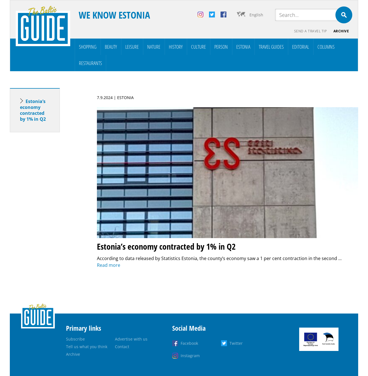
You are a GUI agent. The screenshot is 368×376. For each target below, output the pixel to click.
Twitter (236, 343)
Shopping (87, 46)
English (256, 14)
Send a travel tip (310, 31)
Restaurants (90, 63)
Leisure (132, 46)
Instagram (190, 355)
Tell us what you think (86, 346)
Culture (198, 46)
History (176, 46)
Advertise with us (131, 339)
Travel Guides (271, 46)
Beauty (111, 46)
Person (221, 46)
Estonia (243, 46)
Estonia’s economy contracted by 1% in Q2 (33, 110)
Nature (153, 46)
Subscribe (75, 339)
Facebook (189, 343)
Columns (326, 46)
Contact (122, 346)
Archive (341, 31)
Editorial (300, 46)
